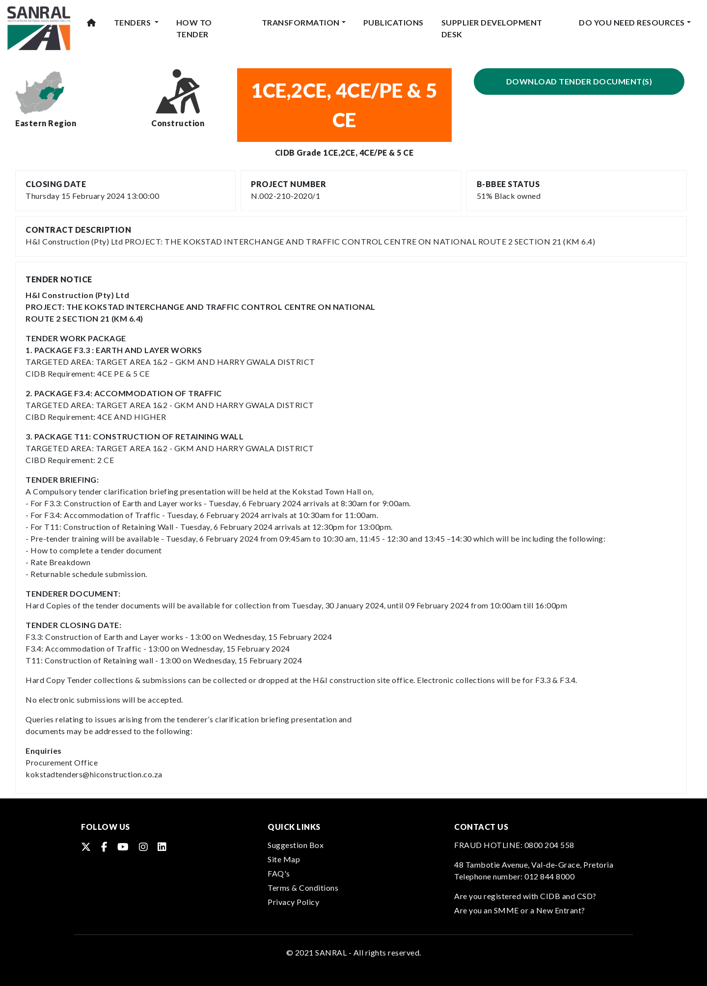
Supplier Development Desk (492, 28)
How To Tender (194, 28)
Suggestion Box (296, 844)
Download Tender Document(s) (579, 81)
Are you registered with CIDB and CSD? (525, 896)
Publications (393, 22)
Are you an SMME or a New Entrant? (519, 910)
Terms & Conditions (303, 887)
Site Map (284, 859)
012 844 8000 (549, 876)
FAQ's (279, 873)
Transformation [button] (301, 22)
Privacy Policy (293, 901)
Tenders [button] (133, 22)
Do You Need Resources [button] (632, 22)
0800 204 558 (549, 844)
